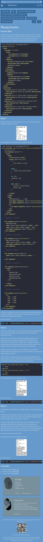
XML (13, 11)
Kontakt (17, 492)
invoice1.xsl (15, 469)
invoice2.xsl (15, 471)
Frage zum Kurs (6, 21)
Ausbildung (5, 11)
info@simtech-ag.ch (19, 488)
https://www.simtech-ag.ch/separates (21, 534)
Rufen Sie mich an (26, 492)
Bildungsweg (32, 18)
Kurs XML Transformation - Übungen (13, 18)
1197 (25, 520)
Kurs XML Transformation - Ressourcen (14, 14)
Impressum (17, 513)
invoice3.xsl (15, 473)
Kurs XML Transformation (26, 11)
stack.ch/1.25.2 (28, 519)
